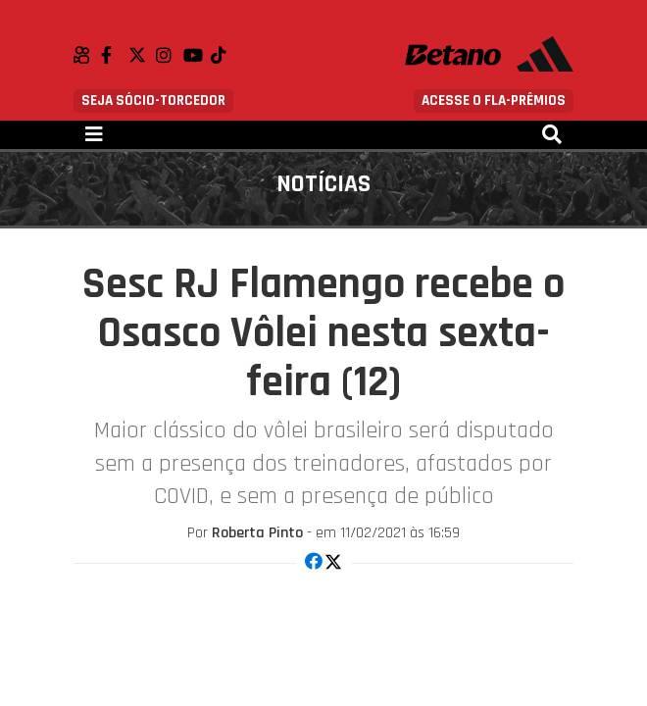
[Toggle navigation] (94, 135)
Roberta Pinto (257, 533)
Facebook (114, 55)
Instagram (169, 55)
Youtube (197, 55)
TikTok (224, 55)
